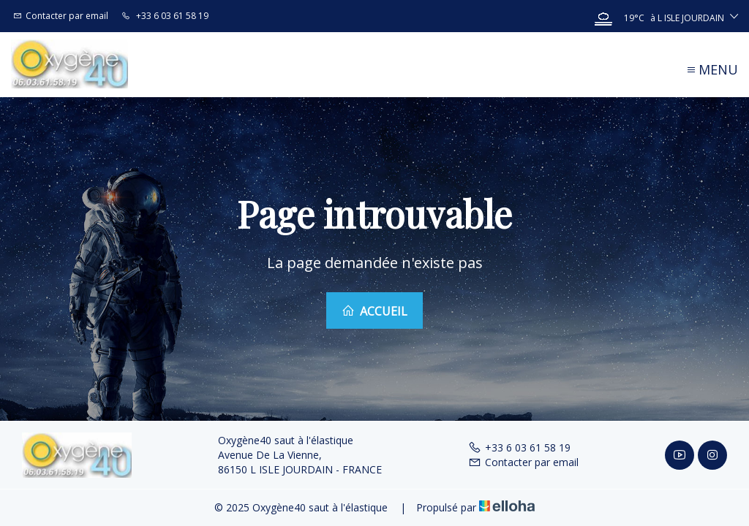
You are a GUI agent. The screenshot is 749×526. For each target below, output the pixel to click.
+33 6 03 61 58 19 (519, 447)
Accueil (374, 311)
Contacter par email (523, 462)
